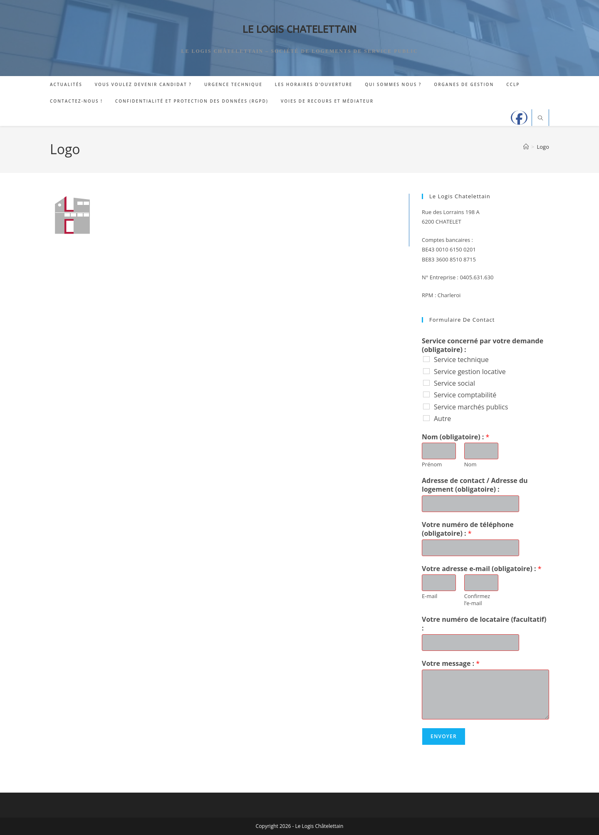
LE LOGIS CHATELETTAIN (299, 29)
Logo (543, 146)
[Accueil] (526, 146)
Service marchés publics (471, 406)
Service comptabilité (465, 394)
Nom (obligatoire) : (455, 437)
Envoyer (444, 736)
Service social (454, 383)
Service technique (461, 359)
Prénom (432, 464)
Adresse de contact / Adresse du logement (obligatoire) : (475, 485)
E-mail (429, 596)
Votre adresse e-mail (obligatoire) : (482, 568)
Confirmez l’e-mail (477, 600)
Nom (470, 464)
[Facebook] (519, 118)
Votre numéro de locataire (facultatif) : (484, 624)
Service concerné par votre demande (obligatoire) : (482, 345)
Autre (442, 418)
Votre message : (451, 663)
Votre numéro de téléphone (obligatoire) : (468, 529)
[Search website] (540, 118)
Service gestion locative (470, 371)
